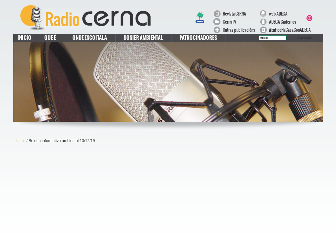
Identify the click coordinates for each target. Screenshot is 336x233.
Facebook (309, 10)
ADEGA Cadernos (282, 22)
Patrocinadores (198, 37)
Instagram (309, 18)
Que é (50, 37)
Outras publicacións (239, 30)
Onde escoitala (89, 37)
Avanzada (305, 37)
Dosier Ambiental (143, 37)
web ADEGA (278, 14)
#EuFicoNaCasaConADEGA (287, 30)
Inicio (24, 37)
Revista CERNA (234, 14)
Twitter (317, 10)
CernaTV (229, 22)
